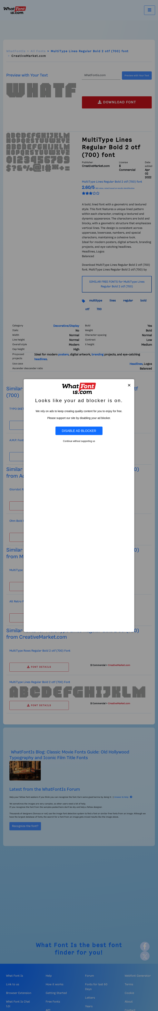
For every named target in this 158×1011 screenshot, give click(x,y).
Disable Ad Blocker (79, 431)
